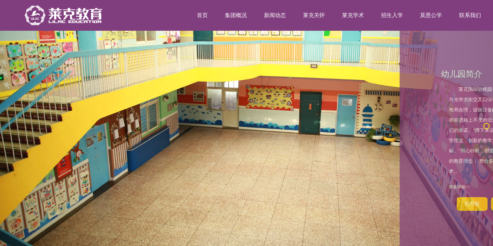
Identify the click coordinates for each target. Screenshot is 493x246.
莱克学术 (353, 15)
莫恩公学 (431, 15)
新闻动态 (275, 15)
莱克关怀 (314, 15)
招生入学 (392, 15)
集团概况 (236, 15)
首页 (202, 15)
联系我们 (470, 15)
